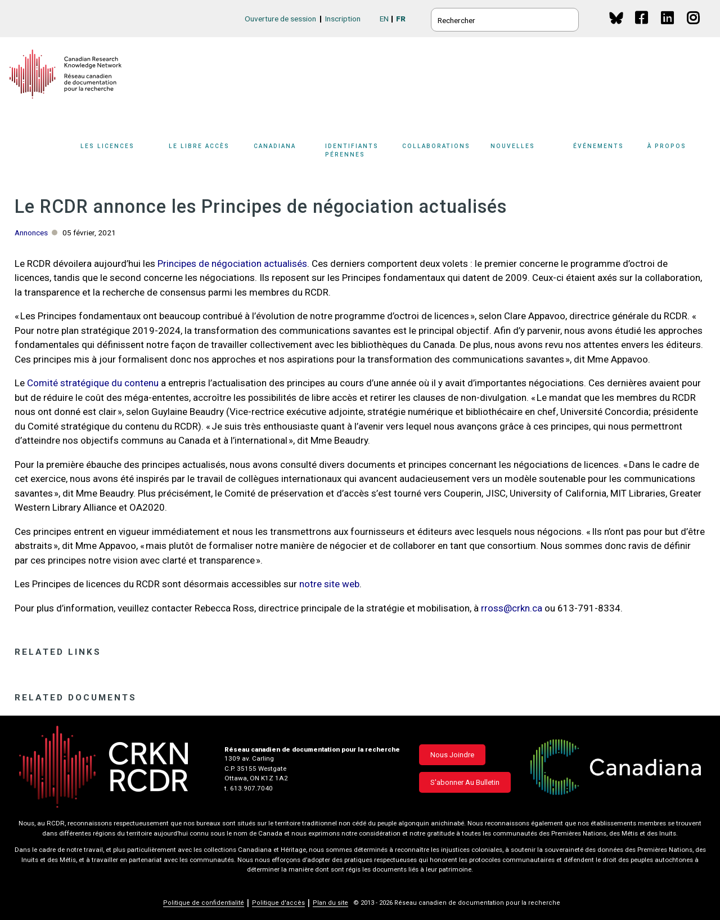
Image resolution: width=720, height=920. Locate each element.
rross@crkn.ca (511, 608)
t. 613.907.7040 (248, 788)
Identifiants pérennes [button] (352, 150)
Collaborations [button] (436, 146)
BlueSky (616, 18)
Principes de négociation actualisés (232, 263)
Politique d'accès (278, 902)
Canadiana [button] (275, 146)
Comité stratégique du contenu (93, 382)
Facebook (642, 28)
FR (401, 18)
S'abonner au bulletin (465, 782)
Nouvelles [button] (512, 146)
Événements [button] (598, 146)
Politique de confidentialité (203, 902)
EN (384, 18)
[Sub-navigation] (114, 154)
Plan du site (330, 902)
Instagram (694, 28)
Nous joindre (452, 755)
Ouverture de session (280, 18)
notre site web (329, 583)
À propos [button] (666, 146)
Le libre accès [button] (199, 146)
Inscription (343, 18)
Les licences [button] (107, 146)
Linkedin (668, 28)
